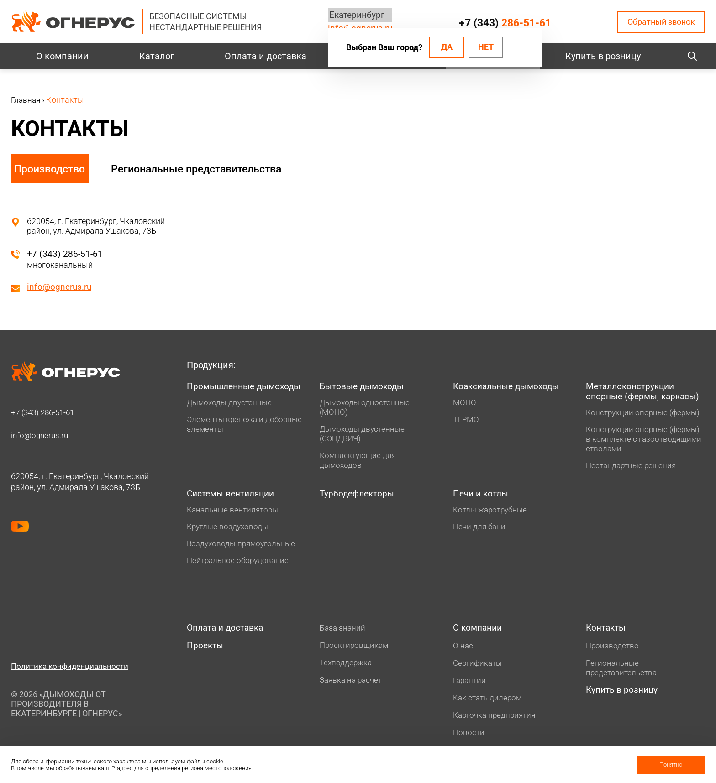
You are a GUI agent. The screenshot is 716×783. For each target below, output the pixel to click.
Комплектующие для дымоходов (359, 461)
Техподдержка (347, 665)
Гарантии (470, 684)
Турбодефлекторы (359, 496)
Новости (469, 736)
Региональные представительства (208, 168)
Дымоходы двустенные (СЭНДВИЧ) (364, 434)
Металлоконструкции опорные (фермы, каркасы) (645, 393)
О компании (62, 56)
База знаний (343, 631)
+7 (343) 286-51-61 (65, 253)
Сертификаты (479, 667)
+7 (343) (504, 22)
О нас (463, 649)
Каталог (156, 56)
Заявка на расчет (353, 683)
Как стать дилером (489, 701)
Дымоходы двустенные (231, 414)
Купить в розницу (603, 56)
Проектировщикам (355, 648)
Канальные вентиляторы (235, 512)
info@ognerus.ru (60, 287)
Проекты (206, 650)
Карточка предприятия (496, 719)
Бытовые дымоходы (364, 387)
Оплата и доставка (265, 56)
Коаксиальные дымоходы (509, 387)
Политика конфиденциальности (72, 669)
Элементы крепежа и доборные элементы (227, 436)
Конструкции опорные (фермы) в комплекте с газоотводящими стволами (645, 441)
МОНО (465, 403)
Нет (486, 47)
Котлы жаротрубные (492, 512)
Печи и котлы (482, 496)
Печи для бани (480, 529)
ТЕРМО (466, 420)
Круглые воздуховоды (229, 529)
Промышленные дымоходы (222, 393)
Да (445, 47)
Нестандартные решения (633, 467)
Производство (51, 168)
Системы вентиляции (234, 496)
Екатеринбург (355, 15)
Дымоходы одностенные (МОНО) (366, 408)
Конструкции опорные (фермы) (645, 414)
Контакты (607, 631)
